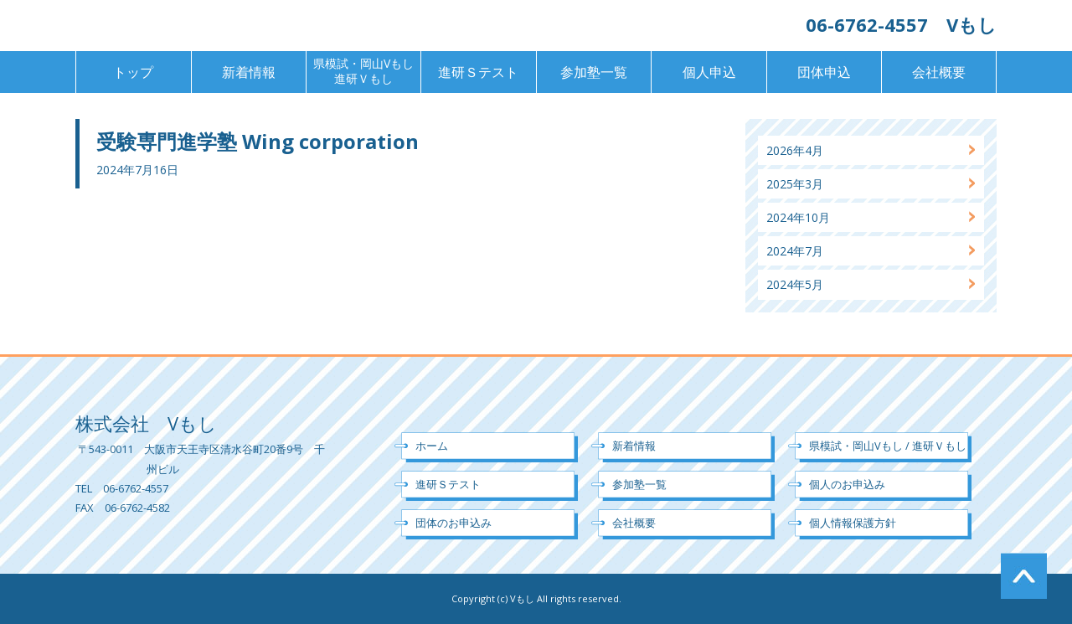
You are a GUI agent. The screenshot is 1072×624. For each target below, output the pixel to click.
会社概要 (939, 72)
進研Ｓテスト (478, 72)
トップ (133, 72)
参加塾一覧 (593, 72)
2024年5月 (794, 284)
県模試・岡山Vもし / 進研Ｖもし (887, 445)
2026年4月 (794, 150)
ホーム (431, 445)
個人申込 (709, 72)
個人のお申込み (847, 484)
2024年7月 (794, 251)
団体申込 (824, 72)
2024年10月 (798, 217)
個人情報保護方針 (852, 522)
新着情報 (249, 72)
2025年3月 (794, 184)
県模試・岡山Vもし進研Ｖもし (363, 70)
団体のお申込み (453, 522)
